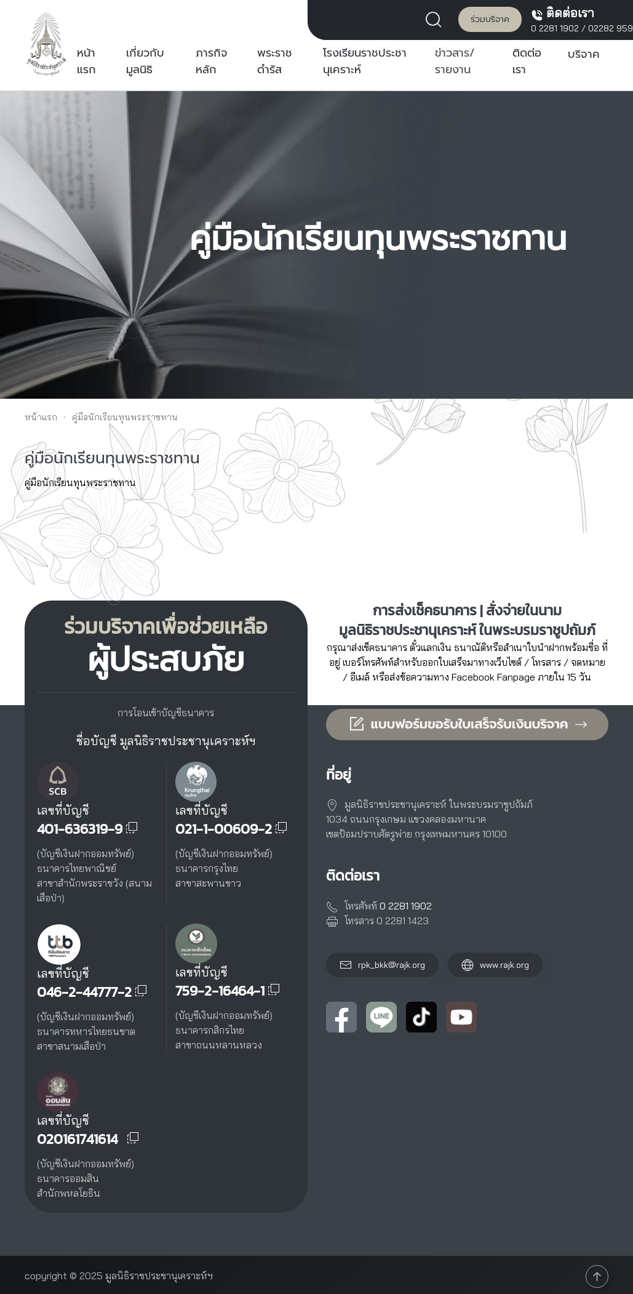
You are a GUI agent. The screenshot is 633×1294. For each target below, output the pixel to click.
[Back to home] (46, 43)
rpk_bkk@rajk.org (391, 964)
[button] (436, 18)
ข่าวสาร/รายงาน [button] (455, 61)
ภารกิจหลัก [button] (212, 61)
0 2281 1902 (555, 28)
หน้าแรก (86, 61)
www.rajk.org (495, 965)
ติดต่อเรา (526, 61)
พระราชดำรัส (274, 61)
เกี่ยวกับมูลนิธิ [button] (145, 61)
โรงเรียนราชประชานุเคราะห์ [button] (365, 61)
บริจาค (584, 54)
